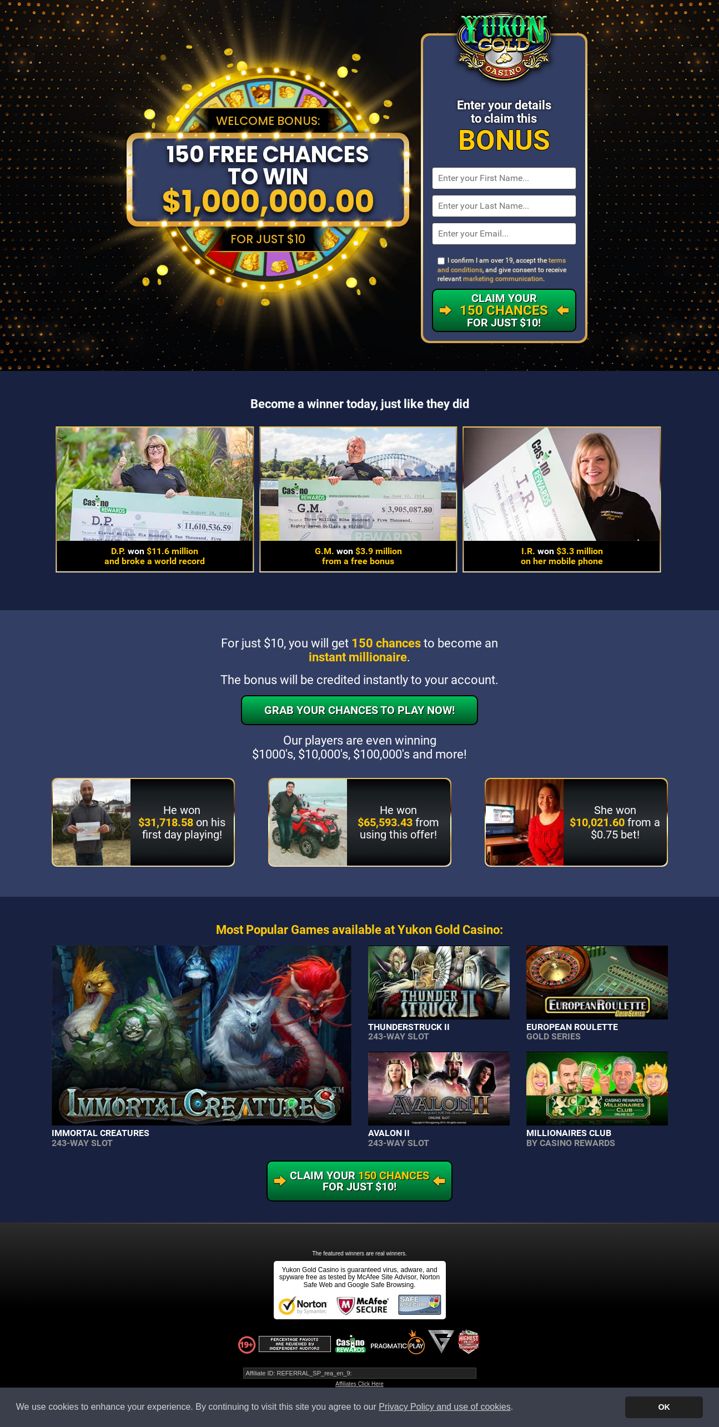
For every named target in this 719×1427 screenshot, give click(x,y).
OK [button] (664, 1407)
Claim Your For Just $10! (504, 310)
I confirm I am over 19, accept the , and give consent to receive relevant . (502, 270)
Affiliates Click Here (359, 1384)
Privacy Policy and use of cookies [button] (444, 1406)
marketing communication (503, 279)
